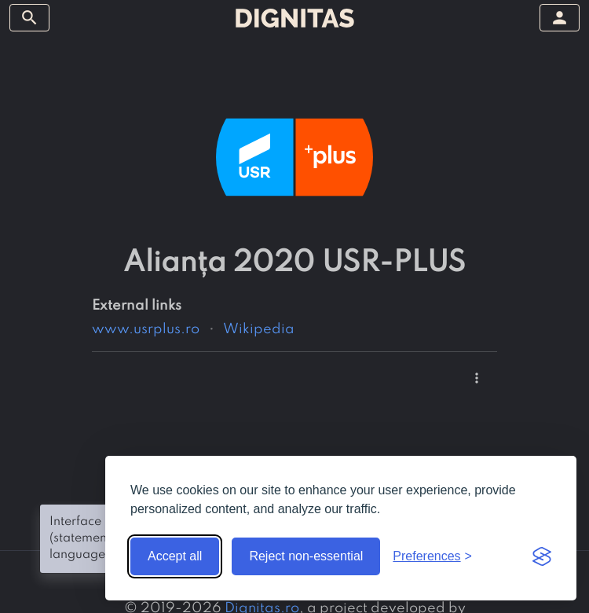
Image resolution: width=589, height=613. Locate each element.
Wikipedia (258, 329)
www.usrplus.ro (145, 329)
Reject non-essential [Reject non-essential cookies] (306, 556)
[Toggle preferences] (432, 556)
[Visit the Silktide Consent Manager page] (541, 556)
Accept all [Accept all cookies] (175, 556)
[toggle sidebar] (29, 17)
